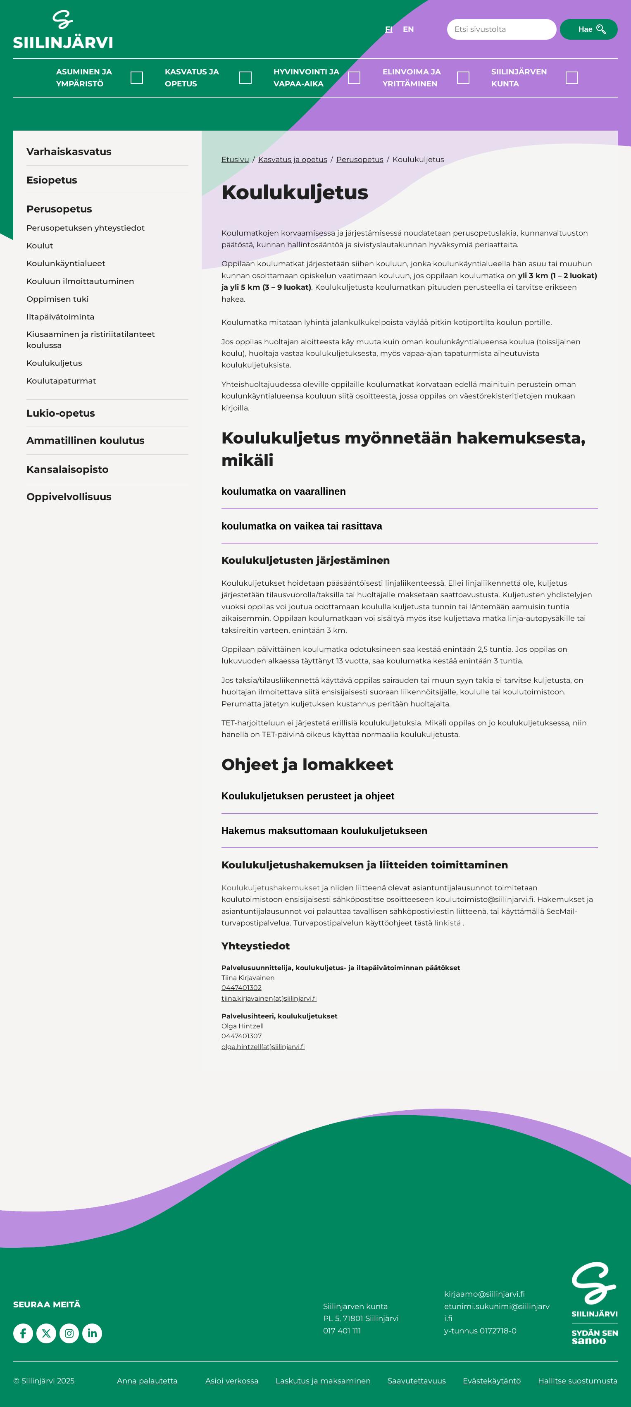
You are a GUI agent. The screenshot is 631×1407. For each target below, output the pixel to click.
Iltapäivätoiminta (60, 317)
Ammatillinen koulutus (85, 605)
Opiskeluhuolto (57, 462)
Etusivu (235, 159)
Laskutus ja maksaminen (323, 1381)
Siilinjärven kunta (519, 77)
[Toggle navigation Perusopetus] (181, 208)
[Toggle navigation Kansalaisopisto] (181, 632)
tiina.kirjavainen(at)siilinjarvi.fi (269, 998)
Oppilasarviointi (58, 445)
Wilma (39, 516)
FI (389, 29)
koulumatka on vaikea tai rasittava (302, 526)
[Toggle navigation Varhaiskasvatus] (181, 150)
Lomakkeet (49, 480)
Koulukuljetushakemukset (270, 887)
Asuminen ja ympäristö (84, 77)
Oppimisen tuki (57, 299)
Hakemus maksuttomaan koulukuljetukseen (324, 830)
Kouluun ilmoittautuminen (80, 281)
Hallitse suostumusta (578, 1381)
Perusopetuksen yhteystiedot (85, 228)
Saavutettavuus (417, 1381)
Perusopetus (59, 209)
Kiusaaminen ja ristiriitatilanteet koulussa (90, 339)
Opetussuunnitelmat (68, 427)
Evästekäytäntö (492, 1381)
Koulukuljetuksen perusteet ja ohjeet (308, 795)
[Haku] (502, 29)
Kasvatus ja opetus (192, 77)
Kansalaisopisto (67, 633)
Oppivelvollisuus (69, 661)
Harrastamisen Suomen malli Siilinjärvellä (84, 539)
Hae (586, 29)
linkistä (447, 922)
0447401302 (241, 988)
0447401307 (241, 1036)
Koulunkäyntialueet (65, 263)
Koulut (39, 245)
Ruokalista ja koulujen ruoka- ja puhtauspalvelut (89, 404)
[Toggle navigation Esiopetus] (181, 179)
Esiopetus (51, 180)
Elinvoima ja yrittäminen (412, 77)
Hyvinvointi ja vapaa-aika (306, 77)
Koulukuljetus (54, 363)
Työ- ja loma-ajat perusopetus (86, 498)
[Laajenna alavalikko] (137, 78)
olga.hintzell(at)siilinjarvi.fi (263, 1047)
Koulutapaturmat (61, 381)
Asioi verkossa (232, 1381)
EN (408, 29)
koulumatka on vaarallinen (283, 491)
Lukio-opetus (60, 578)
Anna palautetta (147, 1381)
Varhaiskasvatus (69, 151)
